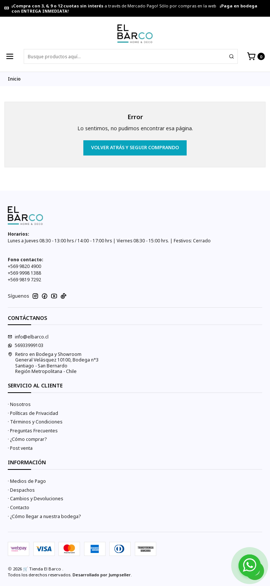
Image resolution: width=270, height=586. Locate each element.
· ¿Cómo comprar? (27, 439)
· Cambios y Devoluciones (35, 498)
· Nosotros (19, 404)
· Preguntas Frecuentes (33, 431)
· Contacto (18, 507)
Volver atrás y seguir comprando (135, 147)
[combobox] (131, 56)
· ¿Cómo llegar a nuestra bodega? (44, 516)
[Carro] (256, 56)
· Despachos (21, 490)
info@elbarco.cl (28, 337)
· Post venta (20, 448)
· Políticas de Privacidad (33, 413)
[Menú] (10, 56)
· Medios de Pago (27, 481)
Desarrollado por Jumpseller (102, 574)
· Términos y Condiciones (35, 422)
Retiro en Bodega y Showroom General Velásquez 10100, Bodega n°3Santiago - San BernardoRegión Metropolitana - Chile (53, 362)
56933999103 (25, 345)
